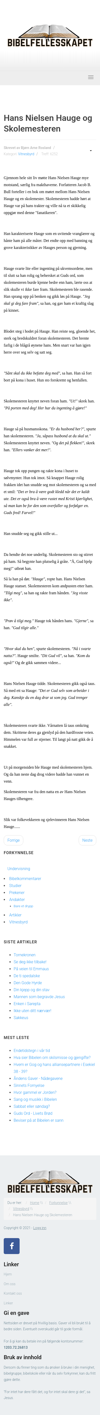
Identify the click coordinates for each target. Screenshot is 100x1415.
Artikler (15, 915)
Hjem (8, 1274)
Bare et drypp (23, 906)
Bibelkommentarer (25, 878)
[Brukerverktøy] (90, 150)
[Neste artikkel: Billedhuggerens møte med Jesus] (87, 840)
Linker (8, 1303)
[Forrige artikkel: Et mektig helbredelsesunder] (13, 840)
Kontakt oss (13, 1293)
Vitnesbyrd (26, 154)
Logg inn (39, 1228)
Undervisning (18, 868)
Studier (15, 885)
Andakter (17, 899)
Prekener (17, 892)
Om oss (9, 1284)
